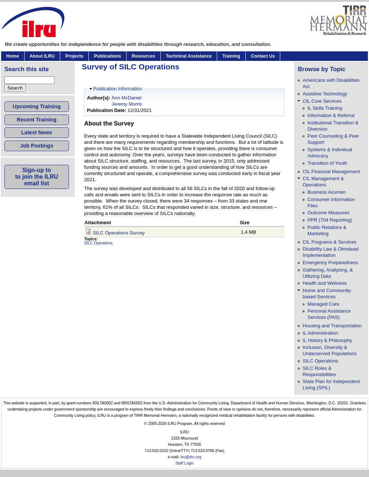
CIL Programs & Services (330, 242)
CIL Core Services (322, 101)
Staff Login (184, 463)
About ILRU (42, 56)
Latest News (36, 132)
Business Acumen (326, 192)
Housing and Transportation (332, 325)
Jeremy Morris (127, 104)
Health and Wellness (325, 283)
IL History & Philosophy (327, 340)
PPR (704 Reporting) (329, 220)
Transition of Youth (327, 163)
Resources (143, 56)
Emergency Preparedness (330, 262)
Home (12, 56)
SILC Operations (98, 243)
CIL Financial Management (331, 171)
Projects (74, 56)
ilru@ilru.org (190, 457)
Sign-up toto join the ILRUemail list (36, 176)
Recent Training (36, 120)
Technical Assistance (189, 56)
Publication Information (117, 88)
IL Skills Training (324, 108)
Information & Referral (330, 115)
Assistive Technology (325, 94)
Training (231, 56)
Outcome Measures (328, 212)
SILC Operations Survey (119, 233)
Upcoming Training (37, 106)
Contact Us (263, 56)
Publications (107, 56)
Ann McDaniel (127, 98)
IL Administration (320, 333)
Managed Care (323, 304)
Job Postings (37, 146)
